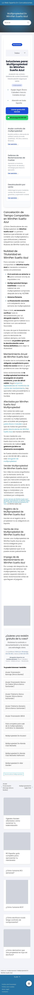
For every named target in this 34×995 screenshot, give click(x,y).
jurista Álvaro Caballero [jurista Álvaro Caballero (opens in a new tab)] (13, 424)
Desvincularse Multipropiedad (13, 774)
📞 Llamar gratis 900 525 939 (17, 111)
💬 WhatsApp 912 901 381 (17, 118)
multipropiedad (17, 85)
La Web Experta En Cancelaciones (17, 2)
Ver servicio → (13, 144)
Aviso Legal (5, 989)
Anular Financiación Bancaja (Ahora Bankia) (8, 787)
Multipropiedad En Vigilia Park (25, 787)
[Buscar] (27, 22)
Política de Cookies (8, 987)
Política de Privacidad (9, 984)
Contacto (5, 992)
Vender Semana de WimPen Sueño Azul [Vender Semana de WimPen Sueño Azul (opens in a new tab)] (16, 499)
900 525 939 (24, 654)
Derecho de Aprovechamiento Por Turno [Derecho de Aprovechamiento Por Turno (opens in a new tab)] (16, 503)
